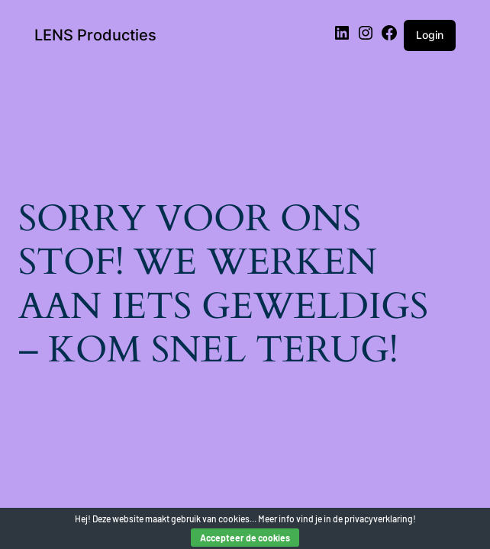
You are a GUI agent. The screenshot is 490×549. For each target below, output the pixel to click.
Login (429, 34)
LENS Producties (95, 35)
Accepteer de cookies (245, 537)
